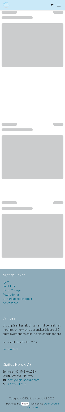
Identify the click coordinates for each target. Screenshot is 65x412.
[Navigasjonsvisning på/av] (58, 5)
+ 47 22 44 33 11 (17, 384)
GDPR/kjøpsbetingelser (17, 298)
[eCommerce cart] (52, 5)
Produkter (9, 286)
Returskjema (11, 294)
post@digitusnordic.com (23, 380)
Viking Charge (11, 290)
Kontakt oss (10, 303)
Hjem (6, 282)
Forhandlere (10, 349)
